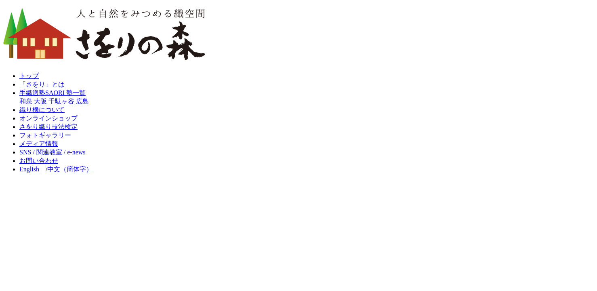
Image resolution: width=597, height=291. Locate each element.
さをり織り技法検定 (48, 126)
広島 (82, 101)
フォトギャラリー (45, 135)
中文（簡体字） (69, 169)
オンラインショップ (48, 118)
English (29, 169)
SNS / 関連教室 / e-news (52, 152)
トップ (29, 75)
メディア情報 (38, 143)
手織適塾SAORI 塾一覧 (52, 92)
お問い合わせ (38, 160)
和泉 (25, 101)
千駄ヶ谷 (61, 101)
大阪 (40, 101)
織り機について (42, 109)
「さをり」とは (42, 84)
